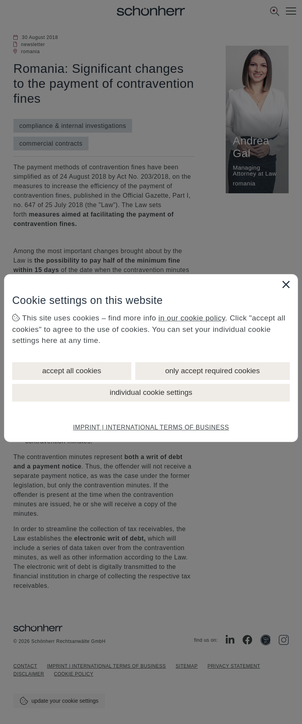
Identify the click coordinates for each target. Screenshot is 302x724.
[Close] (286, 284)
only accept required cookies (212, 371)
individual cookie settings (151, 392)
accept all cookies (71, 371)
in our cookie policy (191, 318)
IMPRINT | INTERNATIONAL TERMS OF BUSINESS (151, 427)
